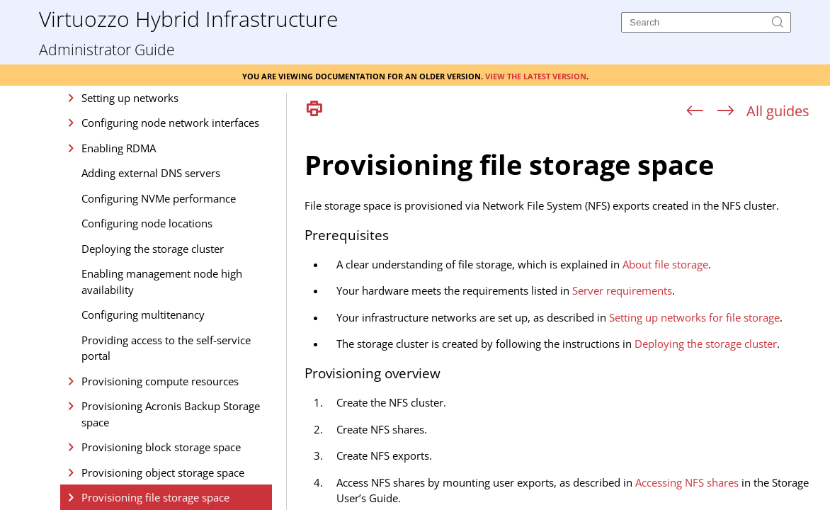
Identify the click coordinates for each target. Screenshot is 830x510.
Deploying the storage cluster (152, 249)
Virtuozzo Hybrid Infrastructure (188, 18)
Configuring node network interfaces (170, 122)
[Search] (706, 22)
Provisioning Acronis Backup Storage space (170, 414)
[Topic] (563, 317)
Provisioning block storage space (161, 447)
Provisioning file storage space (155, 497)
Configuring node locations (146, 223)
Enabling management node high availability (161, 281)
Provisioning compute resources (160, 381)
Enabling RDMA (118, 148)
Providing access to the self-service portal (166, 348)
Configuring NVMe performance (158, 198)
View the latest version (535, 75)
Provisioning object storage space (162, 472)
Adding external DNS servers (150, 173)
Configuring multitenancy (143, 314)
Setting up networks (129, 98)
